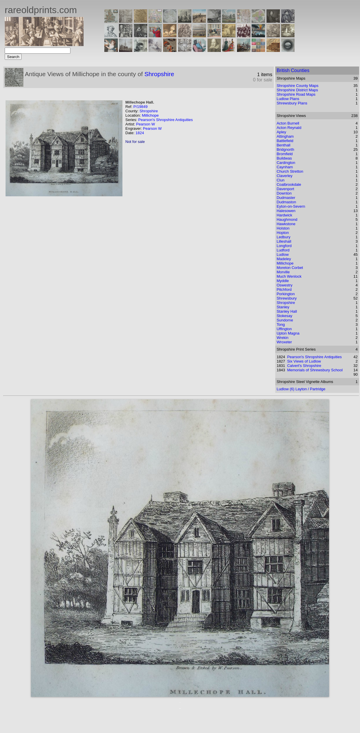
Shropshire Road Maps (296, 94)
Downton (284, 193)
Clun (281, 180)
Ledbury (283, 237)
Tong (281, 324)
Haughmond (287, 219)
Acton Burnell (288, 123)
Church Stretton (290, 171)
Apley (281, 132)
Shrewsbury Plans (292, 103)
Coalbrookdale (289, 184)
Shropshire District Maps (297, 90)
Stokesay (284, 316)
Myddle (283, 281)
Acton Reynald (289, 127)
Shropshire (159, 74)
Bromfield (285, 154)
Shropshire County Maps (298, 85)
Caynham (285, 167)
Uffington (284, 329)
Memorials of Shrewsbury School (315, 370)
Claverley (284, 176)
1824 (140, 133)
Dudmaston (286, 202)
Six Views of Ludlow (304, 361)
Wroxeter (284, 342)
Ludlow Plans (288, 99)
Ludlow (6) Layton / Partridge (301, 389)
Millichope (150, 115)
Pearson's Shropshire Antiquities (165, 120)
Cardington (286, 162)
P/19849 (140, 106)
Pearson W (145, 124)
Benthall (283, 145)
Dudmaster (286, 197)
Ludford (283, 250)
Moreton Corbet (290, 267)
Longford (284, 246)
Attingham (285, 136)
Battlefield (285, 141)
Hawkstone (286, 224)
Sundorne (285, 320)
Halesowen (286, 211)
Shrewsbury (287, 298)
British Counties (293, 70)
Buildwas (284, 158)
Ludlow (283, 254)
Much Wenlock (289, 276)
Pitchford (284, 289)
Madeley (284, 259)
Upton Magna (288, 333)
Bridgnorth (285, 149)
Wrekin (282, 337)
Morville (283, 272)
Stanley (283, 307)
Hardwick (284, 215)
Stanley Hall (287, 311)
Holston (283, 228)
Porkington (286, 294)
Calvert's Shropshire (304, 365)
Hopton (283, 232)
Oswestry (284, 285)
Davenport (285, 189)
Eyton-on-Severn (291, 206)
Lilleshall (284, 241)
